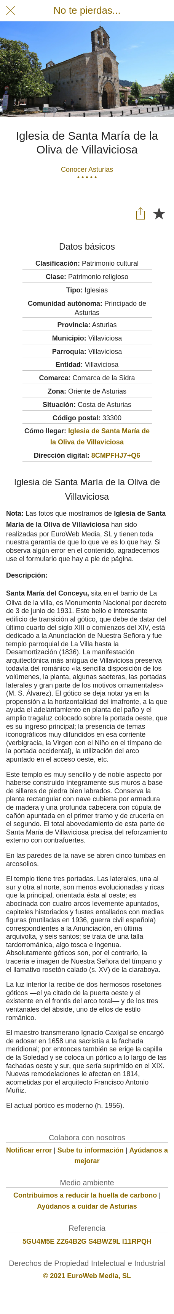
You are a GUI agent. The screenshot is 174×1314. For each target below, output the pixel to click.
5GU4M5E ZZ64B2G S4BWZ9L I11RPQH (87, 1241)
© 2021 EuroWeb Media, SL (87, 1276)
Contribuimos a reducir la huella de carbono (85, 1195)
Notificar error (29, 1150)
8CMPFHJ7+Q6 (115, 455)
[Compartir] (140, 213)
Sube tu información (90, 1150)
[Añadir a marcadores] (159, 213)
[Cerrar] (10, 10)
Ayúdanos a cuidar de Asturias (87, 1206)
